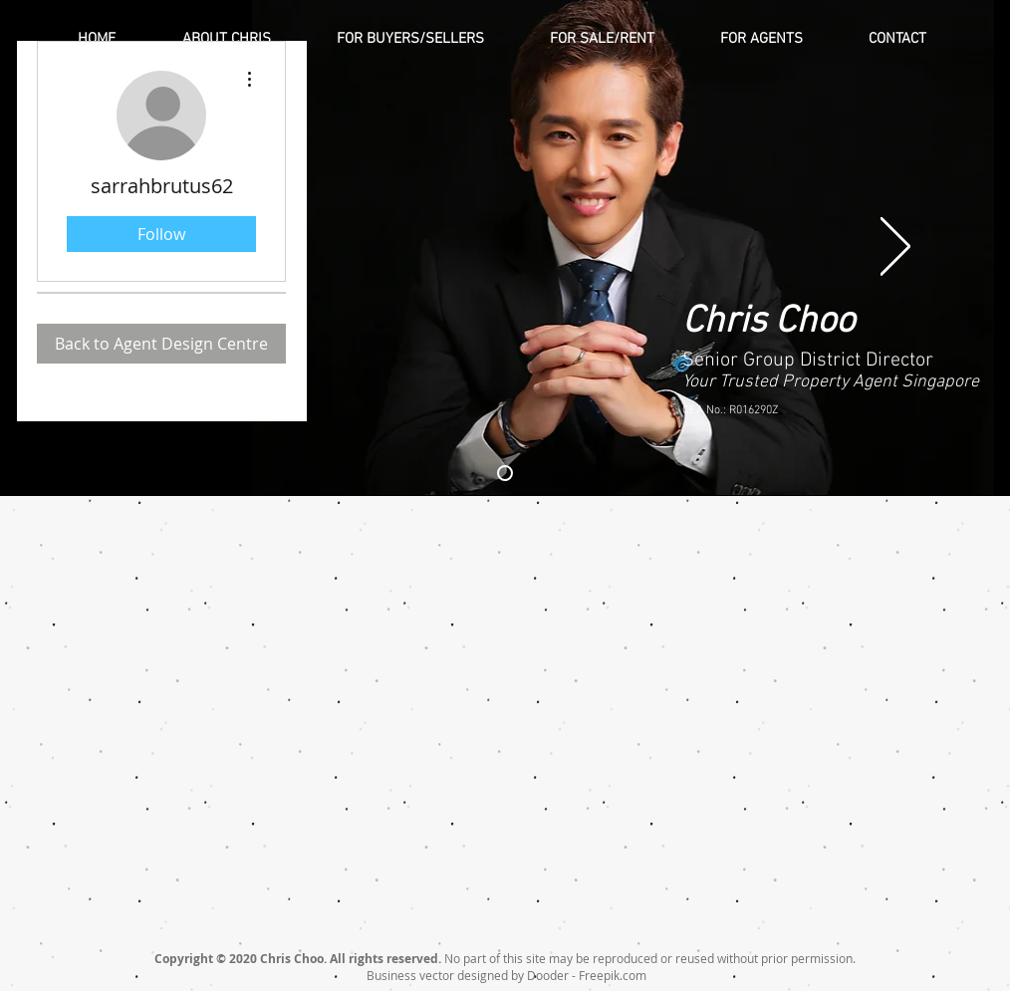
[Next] (895, 248)
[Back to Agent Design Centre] (161, 344)
